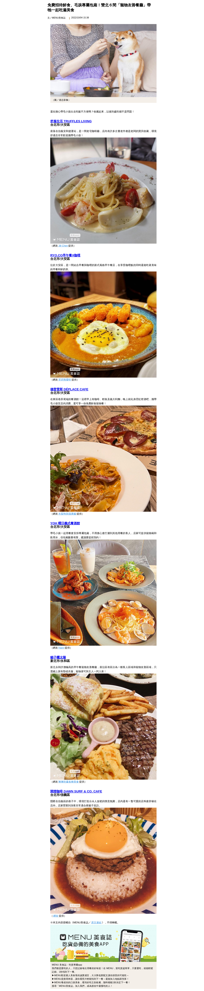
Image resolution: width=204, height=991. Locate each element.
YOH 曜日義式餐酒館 (65, 523)
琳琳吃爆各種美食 (68, 781)
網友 (55, 915)
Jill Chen (63, 245)
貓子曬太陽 (58, 657)
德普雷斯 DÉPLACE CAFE (69, 389)
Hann (61, 647)
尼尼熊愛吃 (64, 379)
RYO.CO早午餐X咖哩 (65, 255)
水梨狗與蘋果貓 (67, 513)
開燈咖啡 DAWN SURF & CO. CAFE (76, 791)
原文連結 (96, 922)
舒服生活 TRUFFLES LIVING (71, 121)
